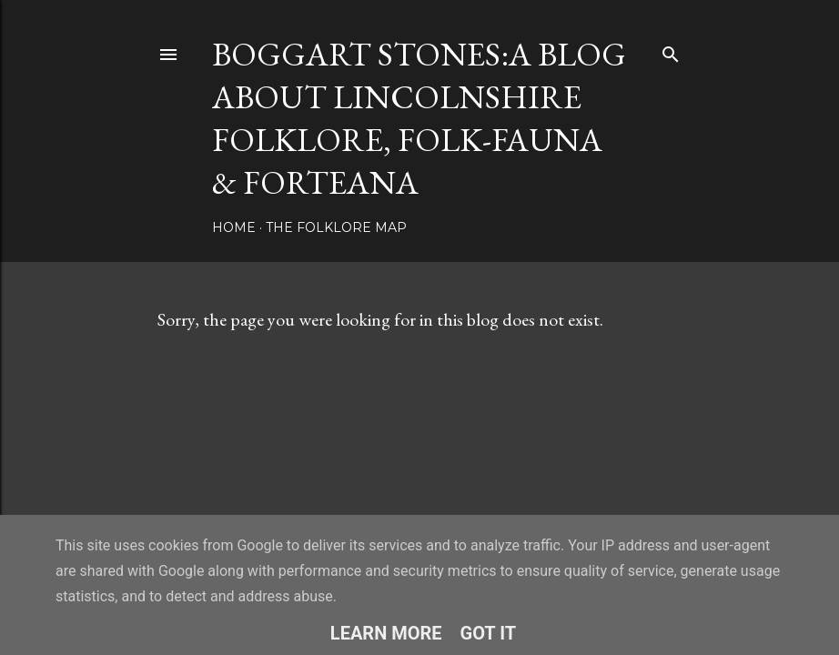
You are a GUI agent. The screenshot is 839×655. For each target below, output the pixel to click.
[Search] (671, 50)
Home (234, 227)
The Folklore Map (336, 227)
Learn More (386, 633)
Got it (488, 633)
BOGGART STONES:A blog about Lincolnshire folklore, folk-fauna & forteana (419, 118)
